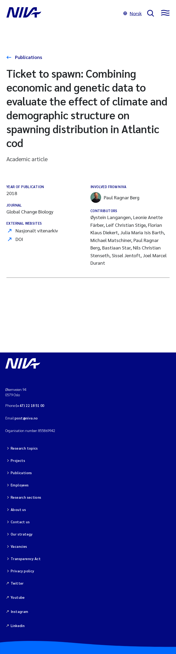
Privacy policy (22, 571)
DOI (19, 239)
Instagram (19, 611)
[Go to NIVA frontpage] (62, 13)
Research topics (24, 448)
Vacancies (19, 546)
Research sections (26, 497)
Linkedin (18, 625)
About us (18, 509)
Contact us (20, 522)
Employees (20, 485)
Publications (28, 57)
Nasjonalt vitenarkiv (37, 230)
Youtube (18, 597)
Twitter (17, 583)
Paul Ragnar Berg (114, 197)
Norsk (132, 13)
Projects (18, 460)
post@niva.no (26, 418)
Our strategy (22, 534)
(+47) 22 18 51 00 (30, 405)
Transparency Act (26, 558)
